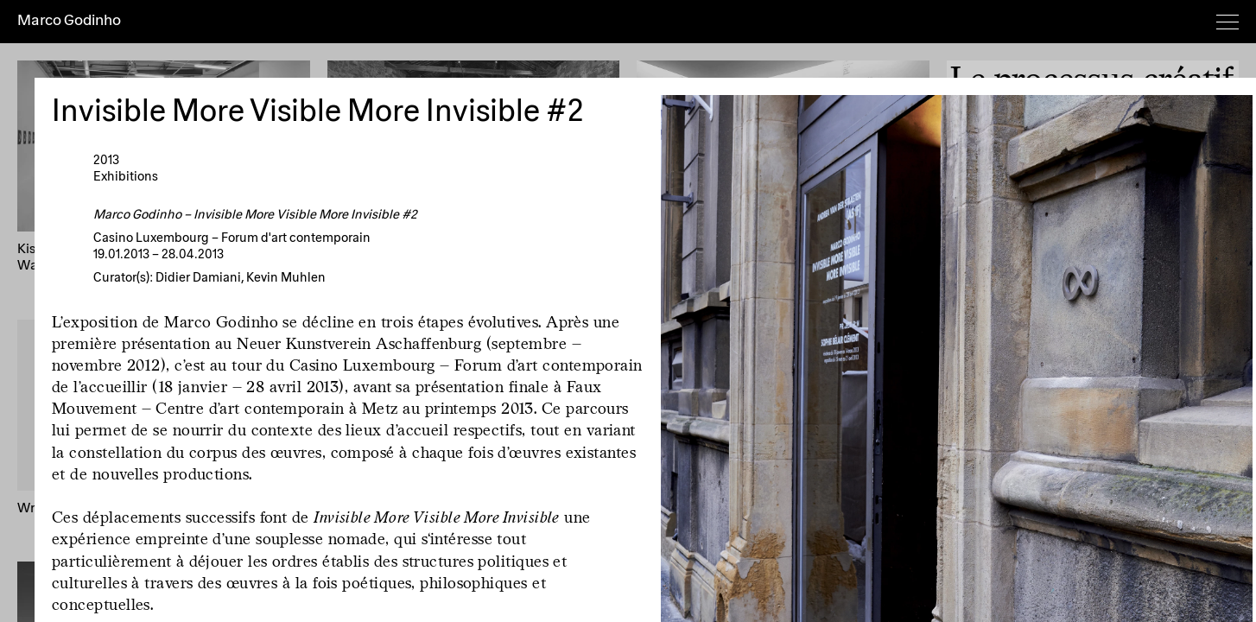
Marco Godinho (69, 21)
